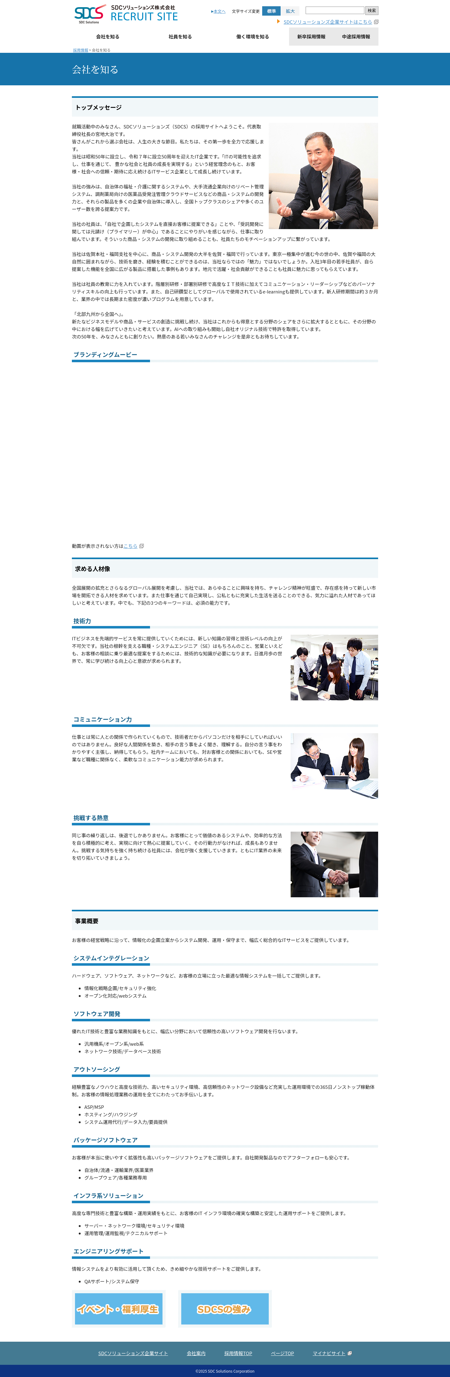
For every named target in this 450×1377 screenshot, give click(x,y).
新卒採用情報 (311, 36)
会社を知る (107, 36)
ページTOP (282, 1353)
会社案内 (196, 1353)
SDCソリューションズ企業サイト (133, 1353)
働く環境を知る (252, 36)
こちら (130, 546)
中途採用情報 (356, 36)
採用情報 (80, 50)
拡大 (290, 11)
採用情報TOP (238, 1353)
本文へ (220, 11)
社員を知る (180, 36)
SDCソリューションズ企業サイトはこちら (328, 21)
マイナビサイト (329, 1353)
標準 (271, 11)
